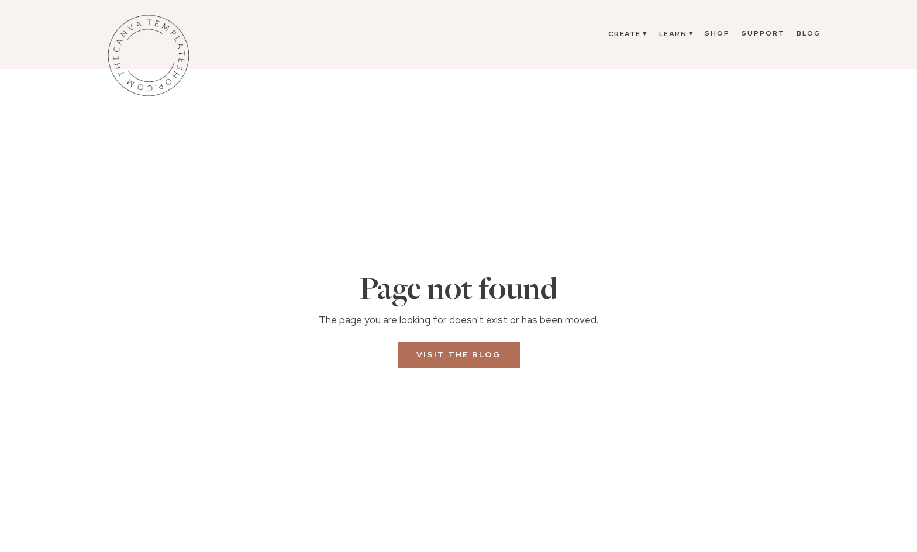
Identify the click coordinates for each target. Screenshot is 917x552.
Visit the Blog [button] (458, 354)
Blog (809, 33)
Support (763, 33)
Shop (717, 33)
